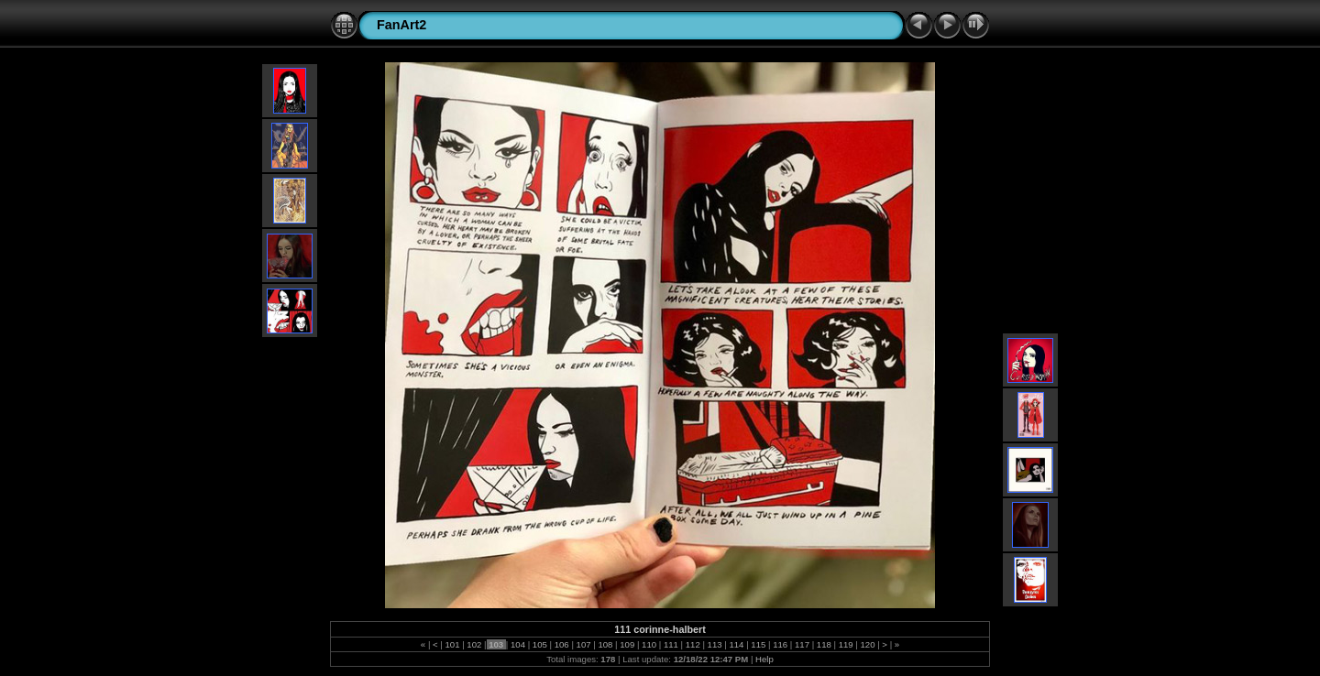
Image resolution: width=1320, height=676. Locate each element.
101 (452, 644)
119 (845, 644)
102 (474, 644)
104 (517, 644)
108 (605, 644)
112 (692, 644)
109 (627, 644)
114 (736, 644)
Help (764, 659)
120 (867, 644)
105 (539, 644)
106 (561, 644)
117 (801, 644)
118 (823, 644)
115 (758, 644)
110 (648, 644)
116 (779, 644)
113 (714, 644)
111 (670, 644)
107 (583, 644)
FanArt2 (401, 24)
